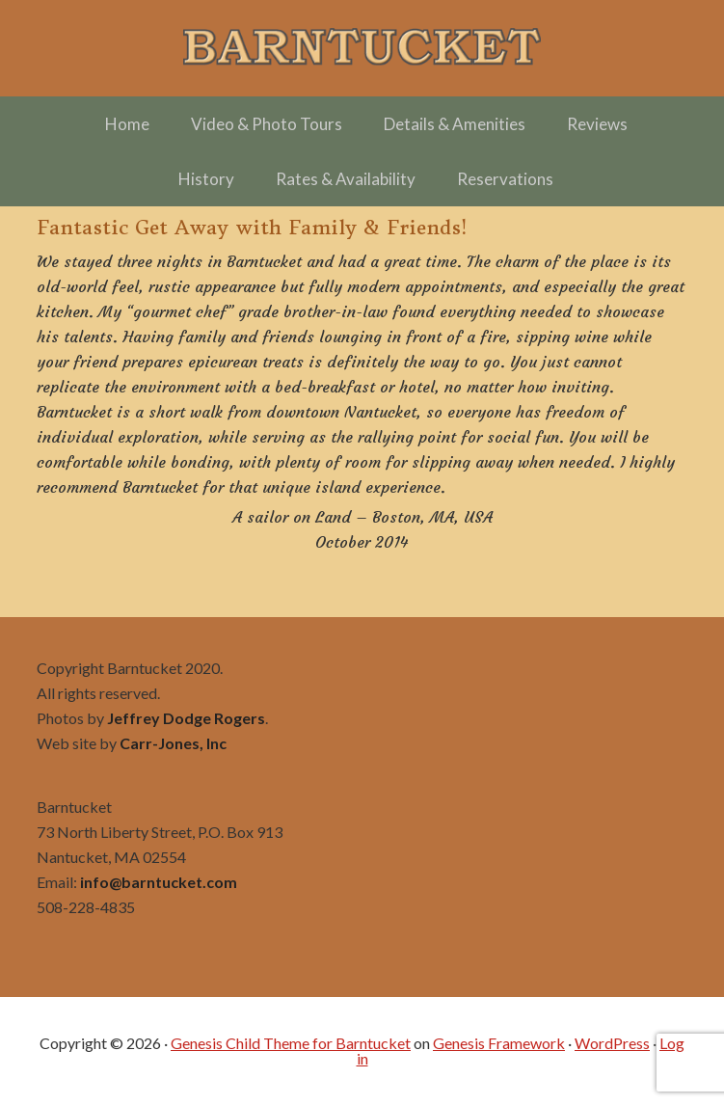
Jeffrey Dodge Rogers (186, 718)
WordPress (612, 1043)
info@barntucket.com (158, 882)
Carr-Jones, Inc (173, 743)
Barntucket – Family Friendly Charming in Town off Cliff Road (362, 48)
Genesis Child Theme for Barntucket (291, 1043)
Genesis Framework (499, 1043)
